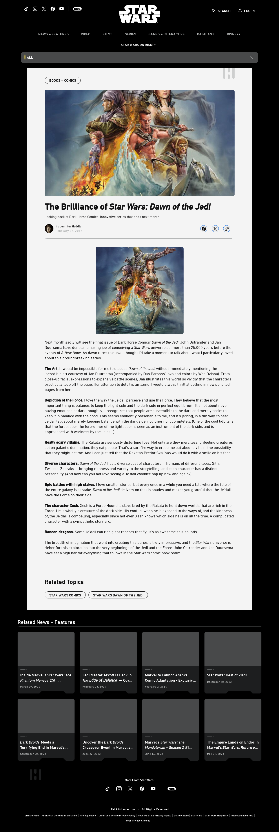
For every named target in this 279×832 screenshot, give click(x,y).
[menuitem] (86, 35)
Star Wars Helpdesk (216, 815)
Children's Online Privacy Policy (117, 815)
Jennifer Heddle (70, 226)
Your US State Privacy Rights (154, 815)
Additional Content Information (59, 815)
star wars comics (65, 595)
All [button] (30, 57)
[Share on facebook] (203, 228)
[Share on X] (215, 228)
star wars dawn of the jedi (118, 595)
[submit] (214, 10)
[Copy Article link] (226, 228)
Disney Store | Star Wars (188, 815)
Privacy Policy (88, 815)
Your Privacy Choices (138, 820)
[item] (53, 35)
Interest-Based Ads (242, 815)
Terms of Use (31, 815)
